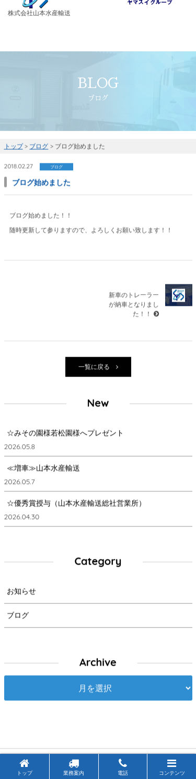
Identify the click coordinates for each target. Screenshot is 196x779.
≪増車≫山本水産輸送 (43, 469)
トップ (24, 767)
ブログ (18, 616)
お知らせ (21, 592)
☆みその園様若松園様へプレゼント (65, 433)
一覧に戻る (98, 367)
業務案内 (73, 767)
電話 (123, 767)
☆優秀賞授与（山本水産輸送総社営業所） (76, 504)
